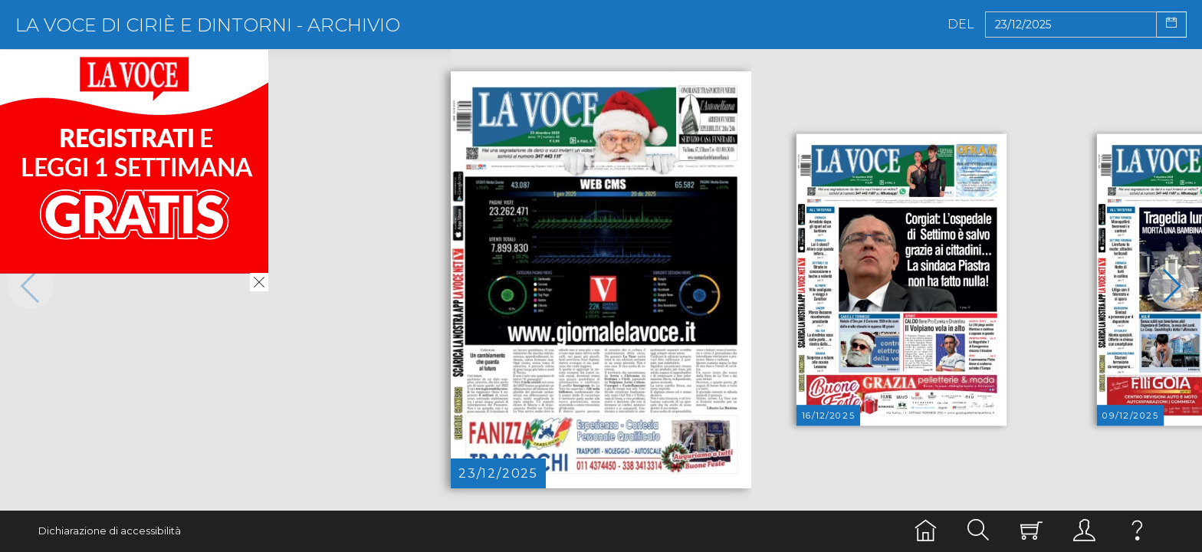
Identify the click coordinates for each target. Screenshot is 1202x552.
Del (960, 24)
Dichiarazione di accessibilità (109, 531)
